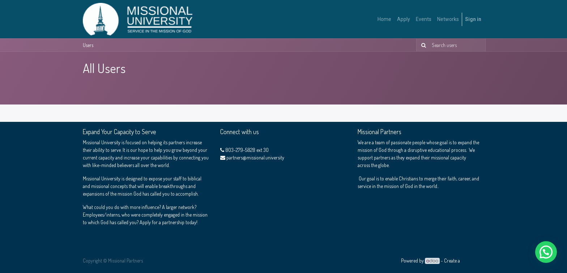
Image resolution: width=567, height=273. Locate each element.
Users (88, 45)
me (86, 236)
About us (411, 132)
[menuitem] (384, 19)
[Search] (422, 45)
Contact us (230, 142)
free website (472, 260)
